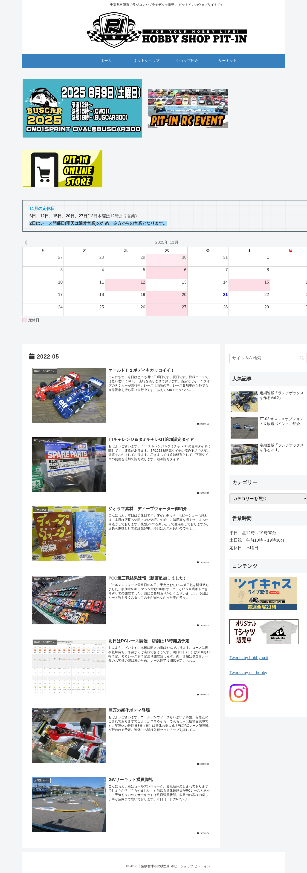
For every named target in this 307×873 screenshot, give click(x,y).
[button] (302, 358)
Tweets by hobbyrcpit (248, 657)
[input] (268, 358)
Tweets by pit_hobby (248, 672)
